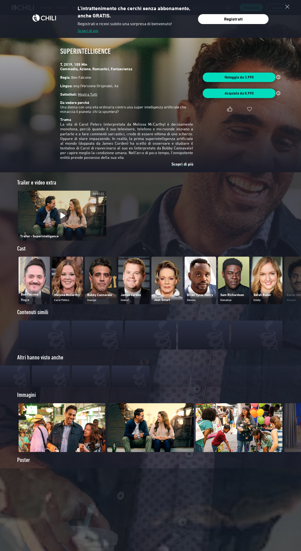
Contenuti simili (32, 312)
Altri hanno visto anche (40, 357)
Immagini (26, 402)
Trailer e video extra (36, 182)
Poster (23, 467)
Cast (21, 248)
